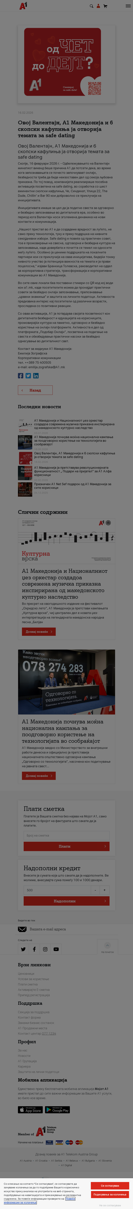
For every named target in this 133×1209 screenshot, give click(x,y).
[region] (66, 1193)
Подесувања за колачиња (110, 1194)
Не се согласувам (110, 1205)
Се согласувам (110, 1185)
